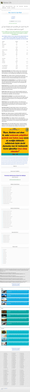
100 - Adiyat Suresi (22, 373)
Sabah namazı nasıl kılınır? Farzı (7, 188)
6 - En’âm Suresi (5, 357)
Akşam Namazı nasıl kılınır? (6, 239)
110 (27, 160)
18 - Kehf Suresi (5, 367)
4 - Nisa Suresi (5, 355)
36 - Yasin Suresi (13, 366)
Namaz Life (6, 388)
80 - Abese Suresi (14, 372)
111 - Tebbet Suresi (22, 382)
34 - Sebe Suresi (13, 364)
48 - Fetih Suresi (21, 360)
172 (17, 164)
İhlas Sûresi (4, 260)
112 (3, 161)
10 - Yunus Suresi (5, 360)
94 (4, 160)
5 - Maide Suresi (5, 356)
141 (21, 162)
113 (5, 161)
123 (20, 161)
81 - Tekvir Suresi (13, 373)
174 (20, 164)
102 (14, 160)
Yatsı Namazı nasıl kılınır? (6, 240)
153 (14, 163)
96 (6, 160)
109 (25, 160)
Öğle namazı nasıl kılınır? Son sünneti (7, 192)
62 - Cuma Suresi (5, 373)
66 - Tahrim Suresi (6, 376)
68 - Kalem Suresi (5, 378)
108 (24, 160)
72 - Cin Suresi (5, 381)
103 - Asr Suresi (21, 375)
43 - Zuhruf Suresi (22, 356)
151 (11, 163)
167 (9, 164)
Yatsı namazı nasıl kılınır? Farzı (7, 224)
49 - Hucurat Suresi (22, 361)
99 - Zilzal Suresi (21, 372)
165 (6, 164)
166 (8, 164)
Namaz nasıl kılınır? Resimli (9, 6)
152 (12, 163)
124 (21, 161)
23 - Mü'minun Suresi (14, 355)
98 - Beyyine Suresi (22, 371)
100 (11, 160)
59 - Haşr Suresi (5, 370)
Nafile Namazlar (4, 7)
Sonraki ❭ (13, 18)
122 (18, 161)
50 (4, 158)
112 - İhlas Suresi (22, 383)
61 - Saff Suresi (5, 372)
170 (14, 164)
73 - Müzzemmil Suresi (6, 382)
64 (21, 158)
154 (15, 163)
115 (8, 161)
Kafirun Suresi (5, 256)
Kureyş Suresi (5, 252)
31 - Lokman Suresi (14, 362)
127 (26, 161)
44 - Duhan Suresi (22, 357)
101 (13, 160)
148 (6, 163)
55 (10, 158)
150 (9, 163)
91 (27, 159)
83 (17, 159)
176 (23, 164)
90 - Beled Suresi (13, 380)
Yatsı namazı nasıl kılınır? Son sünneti (7, 202)
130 (5, 162)
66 (23, 158)
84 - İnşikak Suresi (14, 375)
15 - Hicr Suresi (5, 364)
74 (6, 159)
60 (16, 158)
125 (23, 161)
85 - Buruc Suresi (13, 376)
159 (23, 163)
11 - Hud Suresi (5, 361)
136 (14, 162)
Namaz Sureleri (21, 6)
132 (8, 162)
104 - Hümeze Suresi (22, 376)
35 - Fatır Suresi (13, 365)
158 (21, 163)
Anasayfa (3, 6)
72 (4, 159)
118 (12, 161)
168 (11, 164)
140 (20, 162)
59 (15, 158)
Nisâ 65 (10, 10)
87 (22, 159)
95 (5, 160)
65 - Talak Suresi (5, 375)
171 (15, 164)
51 (5, 158)
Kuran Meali (8, 7)
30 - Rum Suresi (13, 361)
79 (12, 159)
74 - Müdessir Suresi (6, 383)
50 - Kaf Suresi (21, 362)
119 (14, 161)
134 (11, 162)
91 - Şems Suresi (13, 381)
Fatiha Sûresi (4, 249)
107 (22, 160)
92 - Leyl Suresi (13, 382)
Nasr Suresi (4, 257)
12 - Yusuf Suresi (5, 362)
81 (15, 159)
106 (20, 160)
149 (8, 163)
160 (25, 163)
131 (6, 162)
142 (23, 162)
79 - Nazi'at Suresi (14, 371)
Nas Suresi (4, 263)
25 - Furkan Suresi (14, 357)
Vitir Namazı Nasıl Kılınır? (6, 203)
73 (5, 159)
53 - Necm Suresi (22, 364)
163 (3, 164)
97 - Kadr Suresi (21, 370)
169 (12, 164)
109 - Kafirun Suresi (22, 380)
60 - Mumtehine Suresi (6, 371)
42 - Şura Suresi (21, 355)
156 (18, 163)
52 (6, 158)
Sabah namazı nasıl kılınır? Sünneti (7, 187)
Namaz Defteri (13, 7)
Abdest (14, 6)
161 (26, 163)
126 (25, 161)
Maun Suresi (4, 253)
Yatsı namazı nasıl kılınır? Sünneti (7, 199)
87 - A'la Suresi (13, 378)
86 (21, 159)
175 (21, 164)
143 (25, 162)
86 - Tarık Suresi (13, 377)
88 (23, 159)
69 (27, 158)
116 (9, 161)
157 (20, 163)
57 (12, 158)
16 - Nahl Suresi (5, 365)
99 (10, 160)
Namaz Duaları (26, 6)
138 (17, 162)
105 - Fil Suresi (21, 377)
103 (16, 160)
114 (6, 161)
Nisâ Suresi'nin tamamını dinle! (13, 23)
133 (9, 162)
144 (26, 162)
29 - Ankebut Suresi (14, 360)
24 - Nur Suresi (13, 356)
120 (15, 161)
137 (15, 162)
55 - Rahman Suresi (22, 366)
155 (17, 163)
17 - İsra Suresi (5, 366)
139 (18, 162)
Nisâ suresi (8, 10)
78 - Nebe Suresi (13, 370)
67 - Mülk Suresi (5, 377)
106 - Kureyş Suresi (22, 378)
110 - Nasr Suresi (22, 381)
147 (5, 163)
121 (17, 161)
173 (18, 164)
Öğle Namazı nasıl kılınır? (6, 236)
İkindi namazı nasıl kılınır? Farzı (7, 195)
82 (16, 159)
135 (12, 162)
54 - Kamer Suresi (22, 365)
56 (11, 158)
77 (10, 159)
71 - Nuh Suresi (5, 380)
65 (22, 158)
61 (17, 158)
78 (11, 159)
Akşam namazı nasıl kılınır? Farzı (7, 196)
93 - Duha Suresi (13, 383)
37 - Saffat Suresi (13, 367)
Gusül (17, 6)
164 (5, 164)
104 (17, 160)
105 (19, 160)
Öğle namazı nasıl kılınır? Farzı (7, 191)
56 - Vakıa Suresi (22, 367)
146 (3, 163)
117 (11, 161)
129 (3, 162)
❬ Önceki (13, 16)
